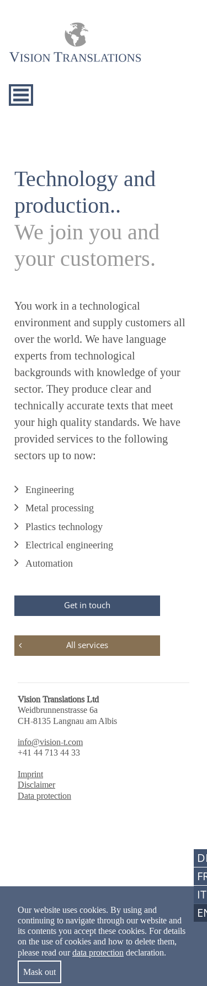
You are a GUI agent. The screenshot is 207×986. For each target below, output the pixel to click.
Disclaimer (36, 784)
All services (87, 644)
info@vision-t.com (50, 742)
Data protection (44, 796)
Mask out (39, 972)
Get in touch (87, 604)
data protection (98, 952)
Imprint (30, 774)
